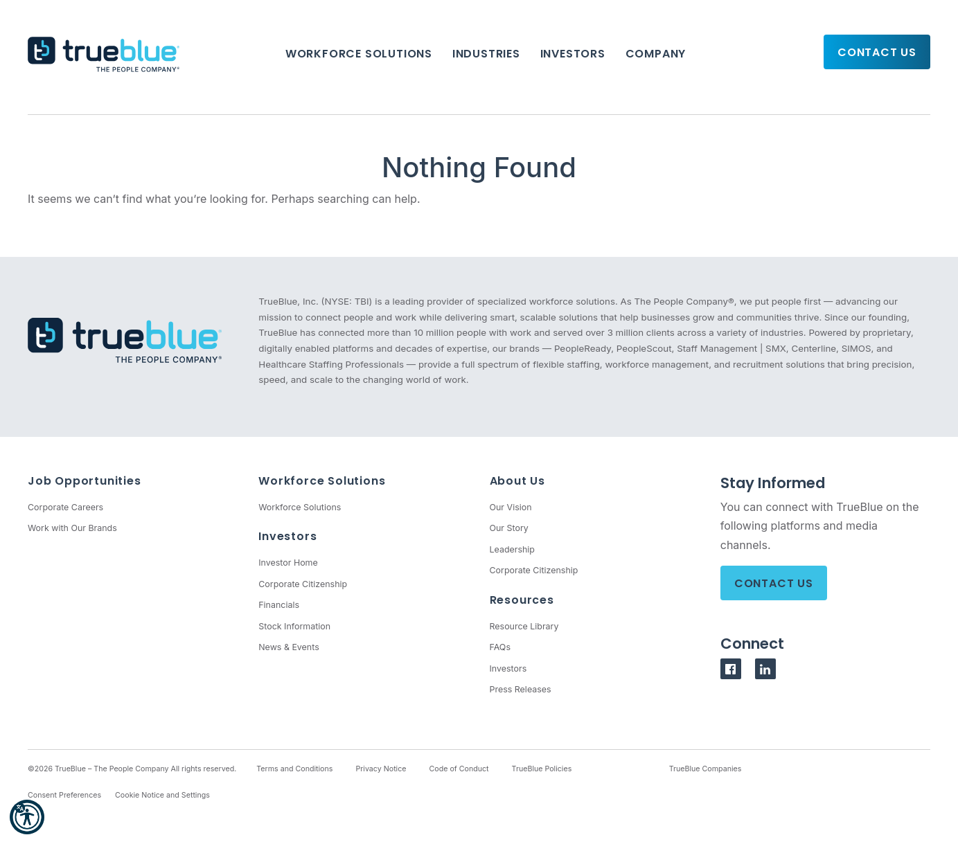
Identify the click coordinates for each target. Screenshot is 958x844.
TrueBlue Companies (705, 768)
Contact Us (876, 52)
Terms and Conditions (294, 768)
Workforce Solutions (358, 54)
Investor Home (288, 562)
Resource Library (524, 626)
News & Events (288, 647)
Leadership (512, 549)
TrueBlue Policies (542, 768)
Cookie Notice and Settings (162, 795)
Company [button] (656, 54)
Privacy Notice (380, 768)
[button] (27, 817)
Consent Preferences (64, 795)
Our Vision (511, 507)
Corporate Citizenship (302, 584)
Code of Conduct (459, 768)
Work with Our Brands (72, 528)
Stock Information (294, 626)
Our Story (509, 528)
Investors (572, 54)
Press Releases (520, 689)
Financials (278, 605)
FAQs (500, 647)
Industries (486, 54)
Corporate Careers (65, 507)
